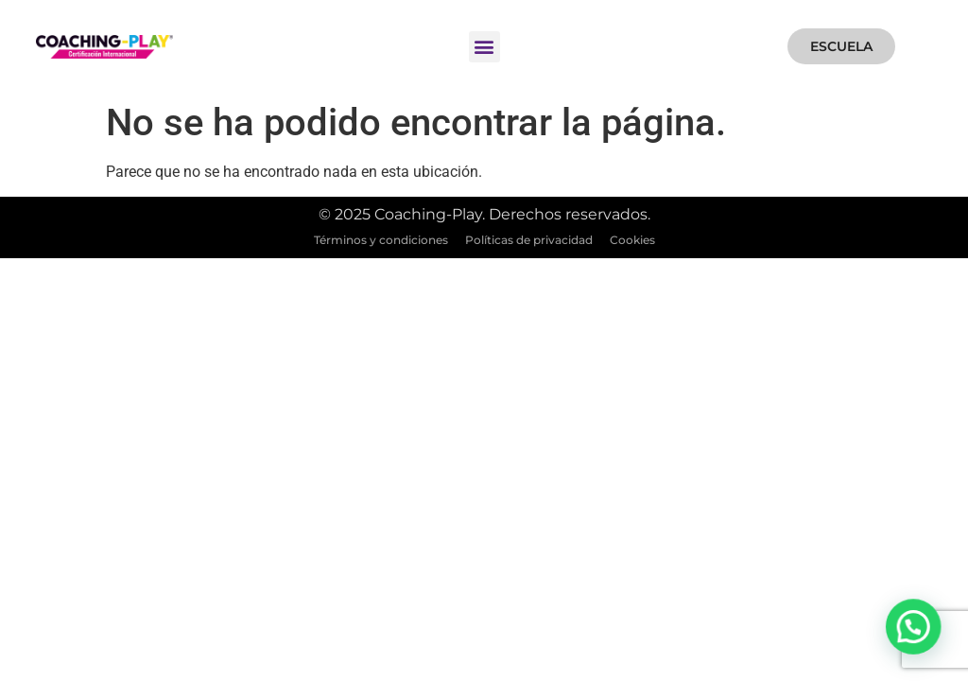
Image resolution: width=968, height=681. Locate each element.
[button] (484, 46)
